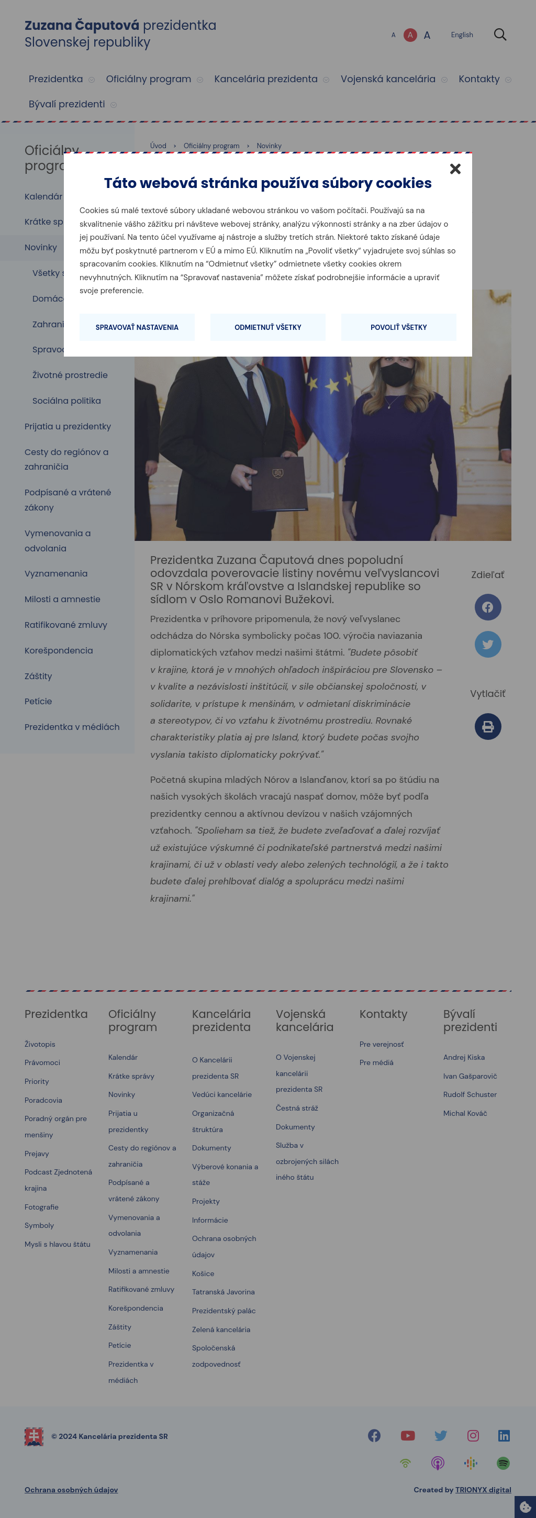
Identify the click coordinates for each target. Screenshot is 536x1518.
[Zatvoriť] (455, 168)
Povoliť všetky (399, 327)
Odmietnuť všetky (268, 327)
